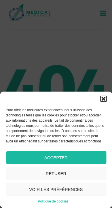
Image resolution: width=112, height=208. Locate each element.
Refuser (56, 173)
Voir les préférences (56, 189)
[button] (103, 99)
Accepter (56, 157)
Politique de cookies (53, 201)
